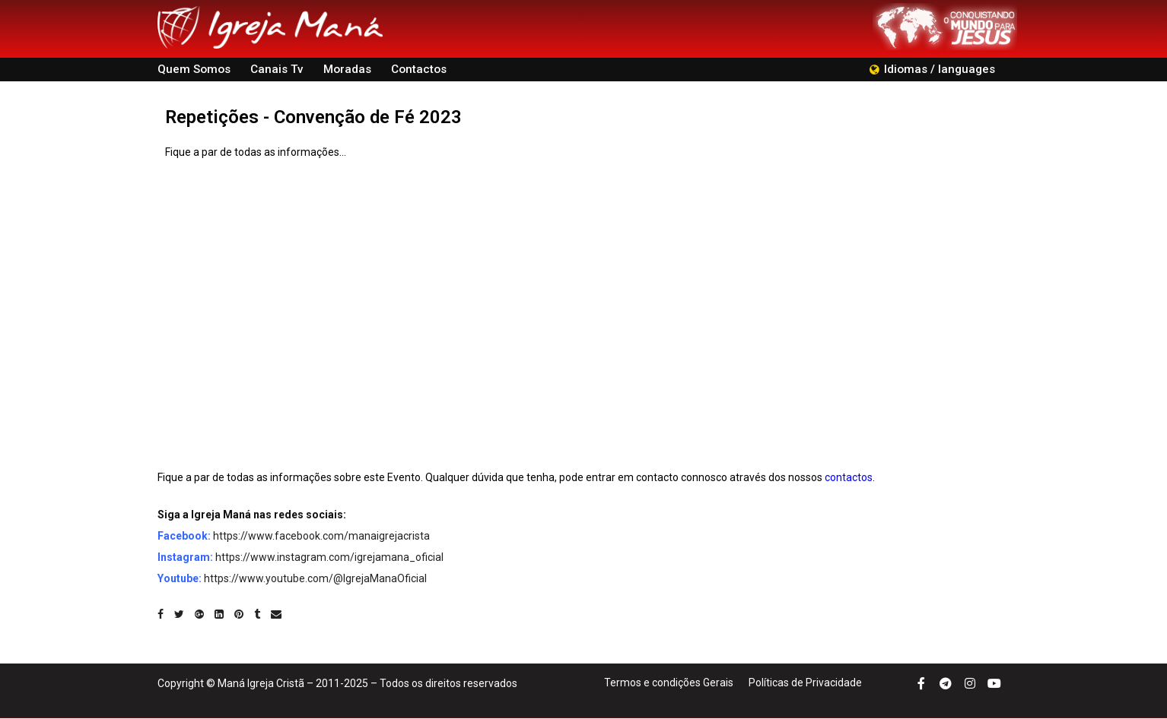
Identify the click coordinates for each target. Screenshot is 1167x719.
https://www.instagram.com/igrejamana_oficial (329, 558)
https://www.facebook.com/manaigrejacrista (321, 537)
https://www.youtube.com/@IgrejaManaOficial (315, 579)
